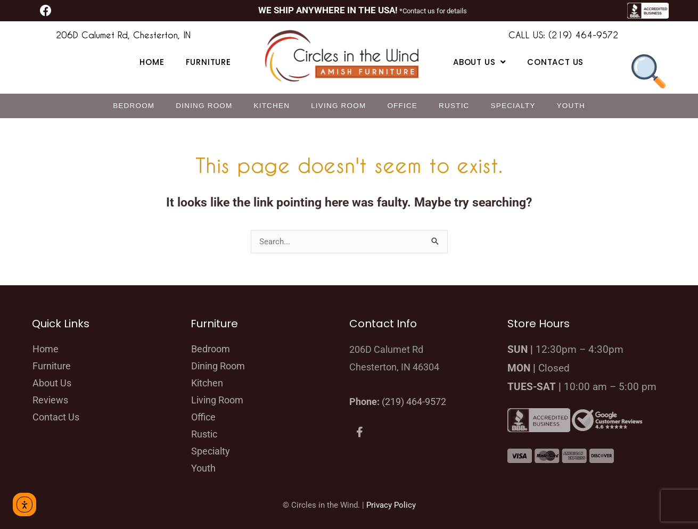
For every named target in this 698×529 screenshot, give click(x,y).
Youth (571, 106)
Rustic (454, 106)
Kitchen (272, 106)
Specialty (513, 106)
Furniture (208, 62)
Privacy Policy (391, 505)
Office (402, 106)
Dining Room (204, 106)
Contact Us (555, 62)
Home (151, 62)
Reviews (50, 400)
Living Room (338, 106)
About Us (51, 383)
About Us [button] (479, 62)
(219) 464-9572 (414, 401)
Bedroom (133, 106)
